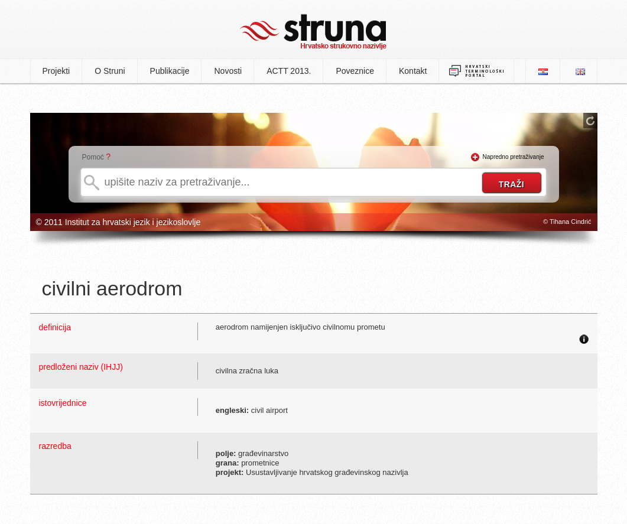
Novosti (228, 71)
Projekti (56, 71)
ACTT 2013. (289, 71)
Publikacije (170, 71)
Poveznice (355, 71)
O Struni (110, 71)
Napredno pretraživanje (513, 157)
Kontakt (413, 71)
